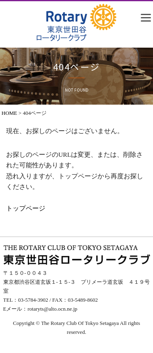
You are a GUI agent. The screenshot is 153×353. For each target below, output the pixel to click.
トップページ (25, 208)
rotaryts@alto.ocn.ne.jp (52, 309)
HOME (9, 113)
